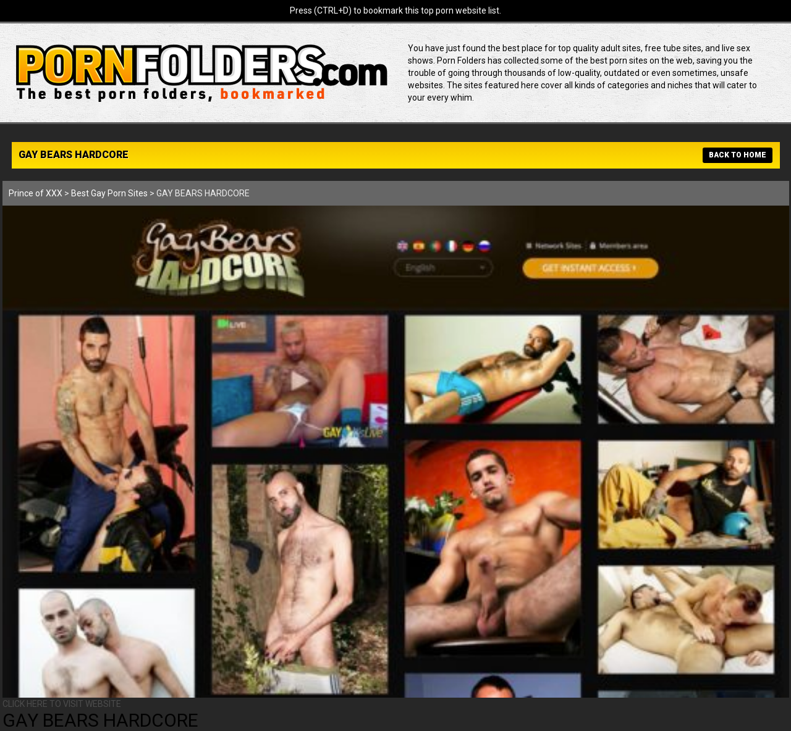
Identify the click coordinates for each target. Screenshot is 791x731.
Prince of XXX (35, 193)
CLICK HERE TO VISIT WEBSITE (61, 704)
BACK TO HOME (737, 155)
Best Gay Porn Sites (109, 193)
